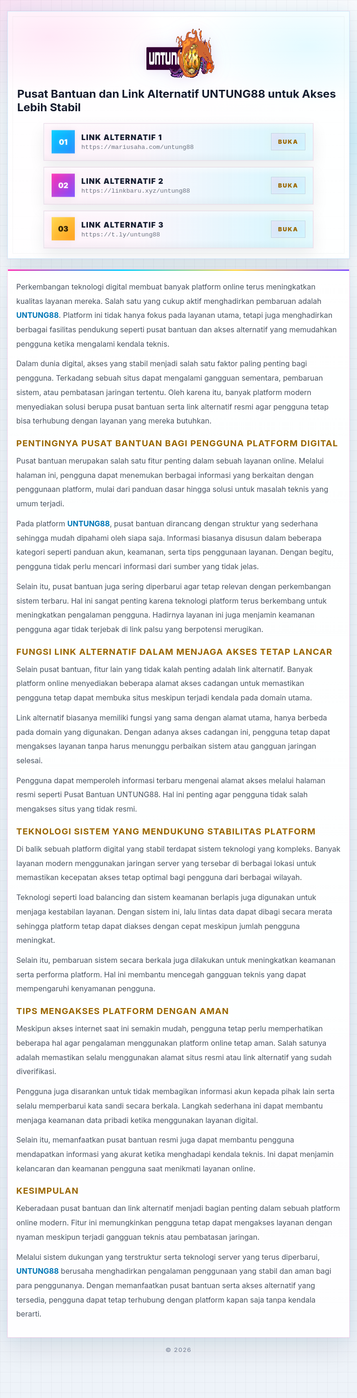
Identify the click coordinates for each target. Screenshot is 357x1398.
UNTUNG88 (37, 315)
